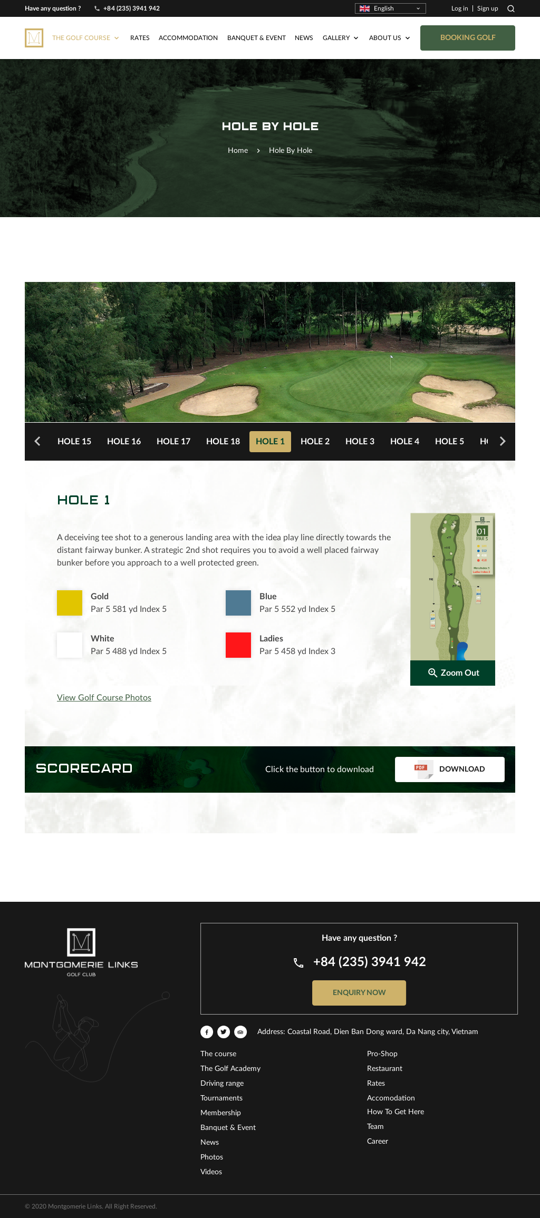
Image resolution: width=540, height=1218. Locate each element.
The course (407, 1054)
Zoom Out (452, 673)
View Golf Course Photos (104, 698)
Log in (459, 8)
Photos (400, 1157)
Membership (409, 1113)
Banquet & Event (256, 20)
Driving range (410, 1083)
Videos (400, 1172)
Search (511, 8)
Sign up (487, 8)
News (304, 20)
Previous (37, 441)
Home (238, 150)
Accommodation (188, 20)
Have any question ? (53, 8)
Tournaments (410, 1098)
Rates (140, 20)
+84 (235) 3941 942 (131, 8)
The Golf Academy (419, 1069)
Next (502, 441)
